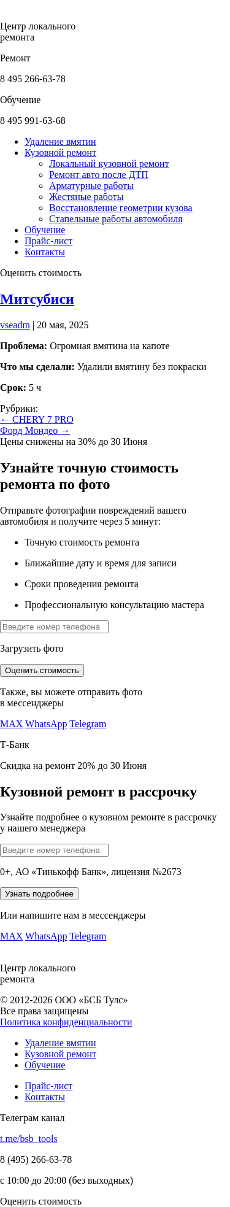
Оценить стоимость (42, 670)
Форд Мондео (35, 430)
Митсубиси (37, 299)
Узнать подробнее (39, 893)
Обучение (45, 1065)
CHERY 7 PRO (37, 419)
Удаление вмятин (60, 1043)
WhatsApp (46, 724)
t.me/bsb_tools (29, 1138)
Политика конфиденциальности (66, 1022)
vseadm (15, 325)
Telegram (87, 724)
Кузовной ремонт (60, 1054)
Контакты (45, 1097)
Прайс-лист (48, 1086)
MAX (11, 724)
